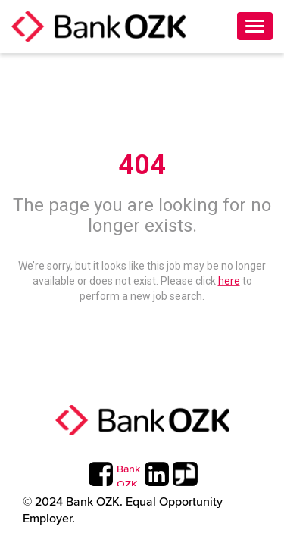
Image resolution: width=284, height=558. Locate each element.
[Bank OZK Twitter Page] (184, 474)
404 (142, 165)
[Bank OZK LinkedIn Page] (156, 474)
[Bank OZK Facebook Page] (100, 474)
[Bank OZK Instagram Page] (128, 474)
